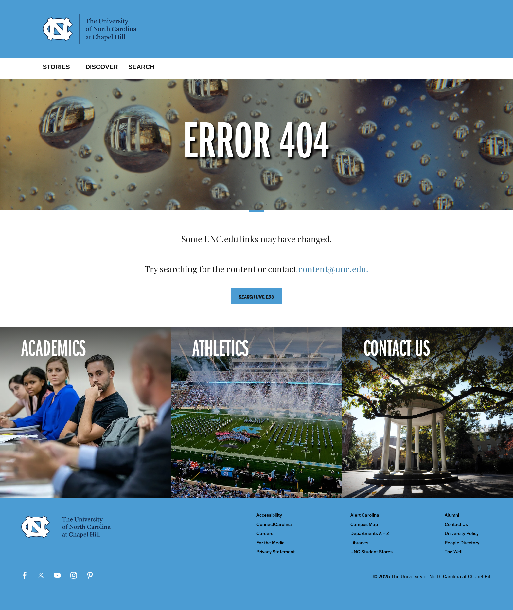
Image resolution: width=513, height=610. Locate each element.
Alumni (452, 515)
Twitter (41, 575)
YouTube (57, 575)
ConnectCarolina (274, 524)
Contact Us (456, 524)
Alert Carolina (364, 515)
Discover (101, 67)
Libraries (359, 543)
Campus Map (364, 524)
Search (141, 67)
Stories (56, 67)
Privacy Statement (275, 552)
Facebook (24, 575)
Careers (264, 533)
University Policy (462, 533)
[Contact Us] (427, 412)
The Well (454, 552)
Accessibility (269, 515)
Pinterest (90, 575)
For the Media (270, 543)
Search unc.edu (256, 296)
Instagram (73, 575)
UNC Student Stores (371, 552)
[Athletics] (256, 412)
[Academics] (85, 412)
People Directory (462, 543)
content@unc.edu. (333, 270)
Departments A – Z (369, 533)
